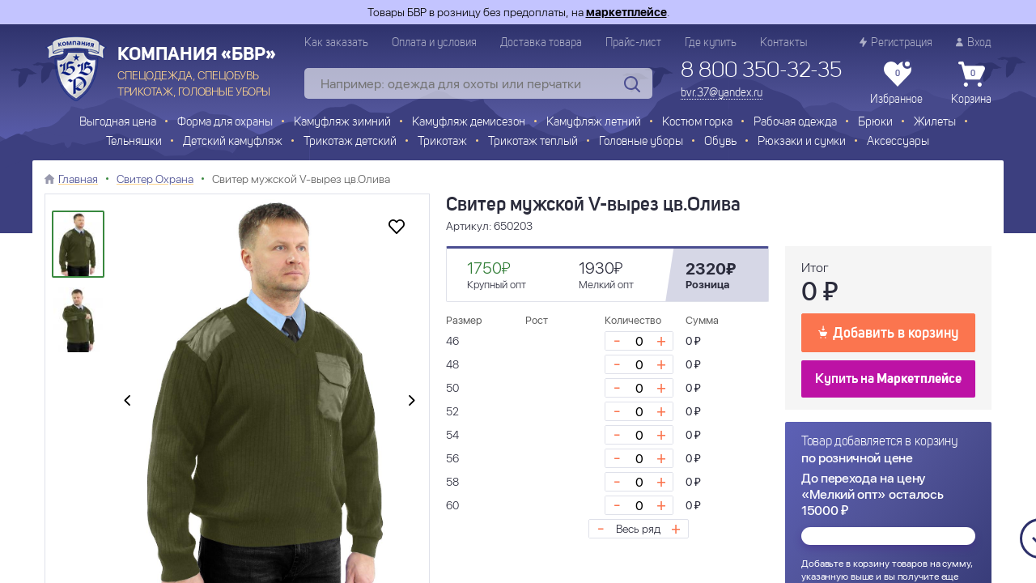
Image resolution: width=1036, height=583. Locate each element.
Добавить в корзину (888, 332)
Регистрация (896, 42)
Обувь (720, 142)
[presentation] (127, 402)
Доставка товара (541, 43)
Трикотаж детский (350, 142)
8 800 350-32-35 (761, 71)
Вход (973, 42)
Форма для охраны (225, 123)
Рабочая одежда (795, 123)
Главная (78, 178)
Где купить (711, 43)
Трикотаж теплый (533, 142)
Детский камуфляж (232, 142)
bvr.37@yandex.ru (721, 93)
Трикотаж (442, 142)
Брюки (875, 123)
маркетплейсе (626, 12)
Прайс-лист (633, 43)
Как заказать (336, 43)
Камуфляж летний (593, 123)
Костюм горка (697, 123)
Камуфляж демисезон (468, 123)
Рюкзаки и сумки (802, 142)
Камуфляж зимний (342, 123)
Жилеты (935, 123)
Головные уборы (641, 142)
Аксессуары (898, 142)
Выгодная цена (117, 123)
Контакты (783, 43)
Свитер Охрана (155, 178)
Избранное (896, 83)
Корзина (971, 83)
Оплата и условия (434, 43)
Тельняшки (134, 142)
